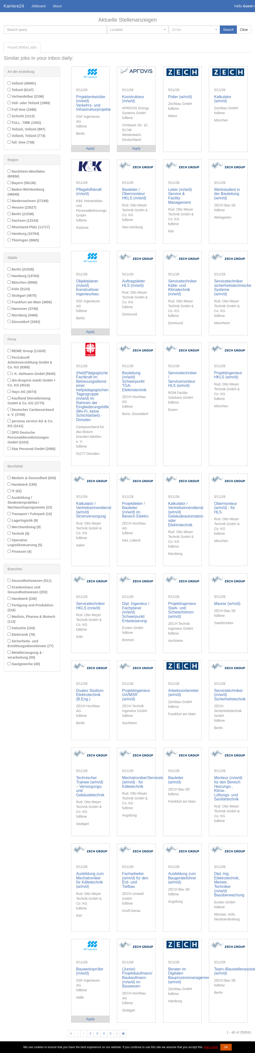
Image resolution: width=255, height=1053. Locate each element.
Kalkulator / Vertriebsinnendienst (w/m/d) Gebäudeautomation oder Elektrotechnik (185, 514)
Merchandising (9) (24, 527)
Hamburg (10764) (23, 234)
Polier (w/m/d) (180, 97)
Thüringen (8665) (23, 240)
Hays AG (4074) (22, 392)
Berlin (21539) (21, 269)
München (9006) (22, 282)
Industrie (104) (21, 628)
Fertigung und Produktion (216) (30, 607)
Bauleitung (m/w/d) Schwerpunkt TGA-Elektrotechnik (134, 381)
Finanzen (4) (20, 551)
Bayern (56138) (22, 183)
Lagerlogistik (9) (23, 520)
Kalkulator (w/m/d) (222, 99)
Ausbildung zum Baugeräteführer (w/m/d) (182, 878)
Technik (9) (18, 533)
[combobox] (138, 29)
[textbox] (136, 29)
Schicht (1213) (21, 116)
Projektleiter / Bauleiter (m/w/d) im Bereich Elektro (135, 509)
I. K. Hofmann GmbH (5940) (31, 374)
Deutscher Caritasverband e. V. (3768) (31, 412)
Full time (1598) (22, 109)
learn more (211, 1047)
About (57, 6)
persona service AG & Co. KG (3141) (30, 423)
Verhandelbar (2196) (26, 96)
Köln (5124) (19, 289)
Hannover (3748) (23, 309)
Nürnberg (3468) (23, 315)
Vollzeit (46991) (22, 83)
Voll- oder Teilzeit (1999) (29, 103)
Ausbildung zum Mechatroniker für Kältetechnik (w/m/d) (90, 880)
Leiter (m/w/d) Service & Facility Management (180, 195)
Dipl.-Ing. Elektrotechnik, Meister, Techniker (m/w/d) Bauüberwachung (229, 884)
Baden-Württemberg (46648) (26, 191)
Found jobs (22, 47)
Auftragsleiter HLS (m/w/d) (133, 283)
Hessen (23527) (22, 207)
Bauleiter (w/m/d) (175, 780)
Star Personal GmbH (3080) (31, 449)
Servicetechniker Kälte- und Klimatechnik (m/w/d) (182, 287)
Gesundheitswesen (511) (29, 581)
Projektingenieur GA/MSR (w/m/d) (136, 694)
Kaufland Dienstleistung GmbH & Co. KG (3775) (29, 400)
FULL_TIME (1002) (24, 123)
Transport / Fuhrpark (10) (30, 514)
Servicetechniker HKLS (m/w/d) (90, 606)
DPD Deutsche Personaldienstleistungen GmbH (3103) (28, 437)
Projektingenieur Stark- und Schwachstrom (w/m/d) (182, 610)
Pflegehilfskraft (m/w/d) (89, 191)
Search (228, 30)
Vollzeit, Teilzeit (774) (26, 136)
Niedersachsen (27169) (28, 201)
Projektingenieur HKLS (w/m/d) (228, 375)
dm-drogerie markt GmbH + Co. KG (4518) (32, 382)
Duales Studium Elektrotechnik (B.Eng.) (90, 694)
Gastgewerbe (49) (24, 664)
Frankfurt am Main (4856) (30, 302)
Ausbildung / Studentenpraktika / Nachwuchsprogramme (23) (30, 502)
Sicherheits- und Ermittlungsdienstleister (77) (30, 643)
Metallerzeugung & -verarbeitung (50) (26, 655)
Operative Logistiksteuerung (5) (25, 542)
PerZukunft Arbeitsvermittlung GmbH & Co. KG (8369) (30, 362)
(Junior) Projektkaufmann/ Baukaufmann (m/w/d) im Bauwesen (137, 977)
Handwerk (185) (22, 484)
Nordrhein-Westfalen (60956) (26, 174)
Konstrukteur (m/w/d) (133, 99)
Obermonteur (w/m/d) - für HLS (225, 507)
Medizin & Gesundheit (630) (32, 478)
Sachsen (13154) (23, 220)
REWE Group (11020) (27, 351)
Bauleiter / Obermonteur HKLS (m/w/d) (134, 193)
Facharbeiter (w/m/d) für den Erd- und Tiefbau (135, 880)
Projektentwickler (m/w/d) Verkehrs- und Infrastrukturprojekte (93, 103)
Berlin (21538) (21, 214)
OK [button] (226, 1047)
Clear (244, 30)
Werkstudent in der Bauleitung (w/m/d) (227, 193)
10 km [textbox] (176, 30)
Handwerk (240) (22, 599)
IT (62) (15, 491)
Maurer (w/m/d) (227, 604)
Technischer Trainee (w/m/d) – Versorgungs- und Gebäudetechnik (90, 786)
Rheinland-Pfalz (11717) (29, 227)
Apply (90, 148)
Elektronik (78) (21, 635)
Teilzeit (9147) (21, 90)
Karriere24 (14, 6)
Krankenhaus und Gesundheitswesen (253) (27, 589)
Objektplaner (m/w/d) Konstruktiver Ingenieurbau (87, 287)
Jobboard (38, 6)
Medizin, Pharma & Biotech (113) (31, 619)
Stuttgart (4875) (22, 295)
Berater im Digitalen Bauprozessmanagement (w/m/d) (189, 975)
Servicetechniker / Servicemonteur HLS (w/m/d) (182, 379)
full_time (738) (21, 142)
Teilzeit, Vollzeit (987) (26, 129)
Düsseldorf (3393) (24, 322)
